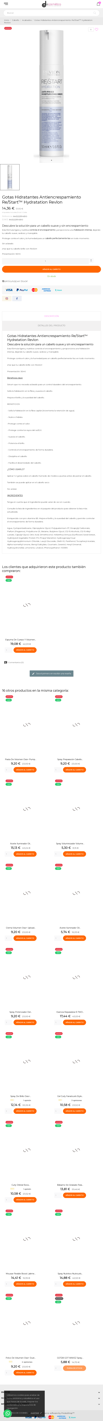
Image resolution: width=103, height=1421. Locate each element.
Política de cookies (17, 1413)
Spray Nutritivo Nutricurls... (70, 1273)
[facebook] (17, 298)
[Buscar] (51, 13)
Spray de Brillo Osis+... (20, 1096)
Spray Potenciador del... (20, 1012)
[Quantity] (8, 650)
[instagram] (7, 298)
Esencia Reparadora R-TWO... (70, 1012)
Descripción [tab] (51, 316)
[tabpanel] (51, 94)
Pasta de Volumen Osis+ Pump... (20, 759)
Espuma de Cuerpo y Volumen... (20, 639)
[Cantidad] (45, 261)
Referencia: (7, 216)
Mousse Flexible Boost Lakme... (21, 1273)
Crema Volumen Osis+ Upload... (21, 928)
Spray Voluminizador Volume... (70, 843)
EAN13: (5, 219)
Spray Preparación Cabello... (70, 759)
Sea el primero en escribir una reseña (51, 673)
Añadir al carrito (52, 269)
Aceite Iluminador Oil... (20, 843)
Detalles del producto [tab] (51, 325)
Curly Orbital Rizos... (21, 1185)
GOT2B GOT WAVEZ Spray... (70, 1358)
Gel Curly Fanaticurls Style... (70, 1096)
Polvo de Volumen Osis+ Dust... (21, 1358)
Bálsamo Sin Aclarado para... (70, 1185)
